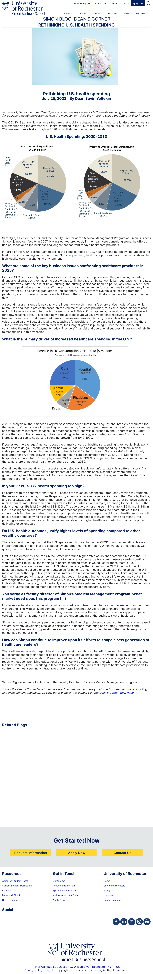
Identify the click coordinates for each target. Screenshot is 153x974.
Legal (49, 970)
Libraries (108, 895)
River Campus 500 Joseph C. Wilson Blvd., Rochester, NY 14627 (76, 967)
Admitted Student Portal (15, 880)
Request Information (30, 852)
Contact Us (122, 852)
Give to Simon (10, 900)
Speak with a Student (64, 890)
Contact (114, 3)
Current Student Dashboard (17, 885)
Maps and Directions (13, 895)
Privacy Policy (33, 970)
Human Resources (113, 900)
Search (149, 3)
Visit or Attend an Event (66, 895)
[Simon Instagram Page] (139, 921)
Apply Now (138, 3)
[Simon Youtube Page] (147, 921)
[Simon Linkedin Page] (123, 921)
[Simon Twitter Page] (131, 921)
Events (125, 3)
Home (107, 880)
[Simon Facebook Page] (116, 921)
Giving (107, 890)
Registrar (7, 890)
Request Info (100, 3)
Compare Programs (81, 3)
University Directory (114, 885)
